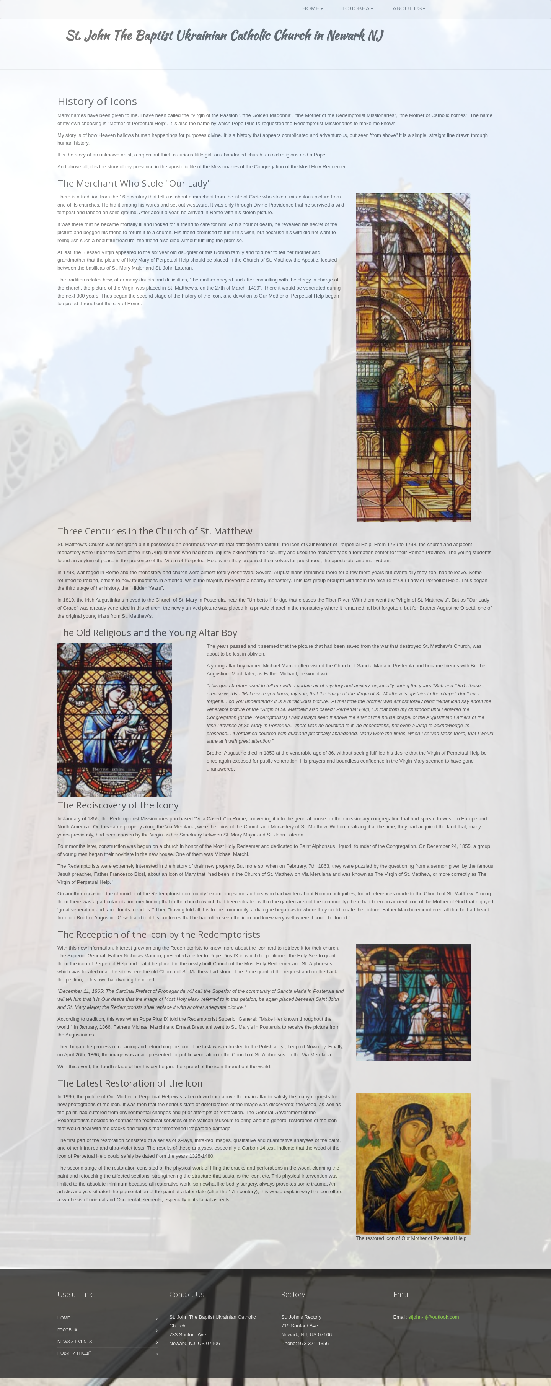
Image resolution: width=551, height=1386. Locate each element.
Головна (67, 1329)
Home (63, 1318)
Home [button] (312, 8)
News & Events (74, 1341)
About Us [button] (409, 8)
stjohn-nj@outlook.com (433, 1317)
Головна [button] (357, 8)
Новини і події (74, 1353)
